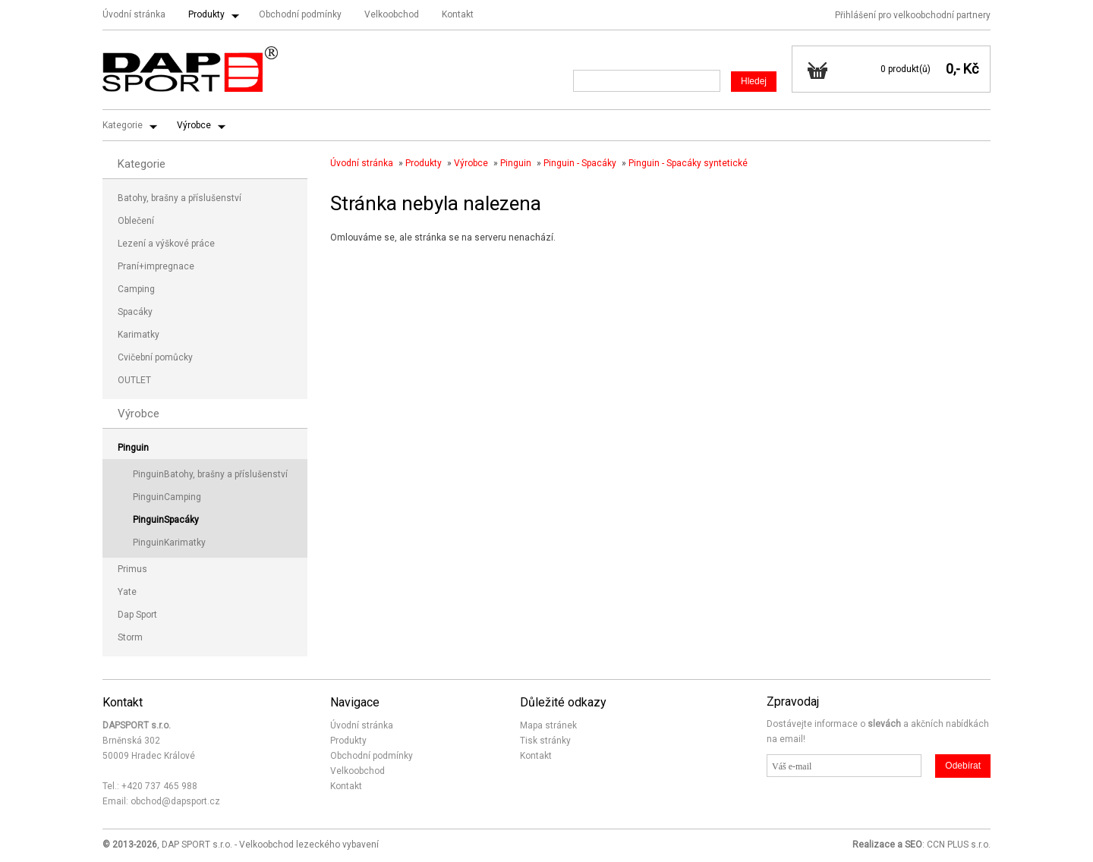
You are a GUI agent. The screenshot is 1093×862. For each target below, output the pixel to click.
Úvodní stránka (133, 14)
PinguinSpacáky (166, 519)
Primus (132, 569)
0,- (953, 69)
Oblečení (136, 221)
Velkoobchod (391, 14)
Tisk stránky (545, 740)
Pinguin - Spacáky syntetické (688, 163)
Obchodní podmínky (300, 14)
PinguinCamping (167, 497)
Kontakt (458, 14)
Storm (130, 637)
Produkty (206, 14)
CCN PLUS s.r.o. (959, 844)
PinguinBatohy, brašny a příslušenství (210, 474)
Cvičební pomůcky (155, 357)
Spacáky (135, 312)
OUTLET (134, 380)
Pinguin (515, 163)
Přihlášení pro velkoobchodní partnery (913, 15)
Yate (127, 592)
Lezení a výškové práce (166, 243)
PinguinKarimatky (169, 542)
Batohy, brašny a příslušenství (179, 198)
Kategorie (122, 125)
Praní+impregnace (156, 266)
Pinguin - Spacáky (579, 163)
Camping (136, 289)
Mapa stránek (548, 725)
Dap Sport (137, 614)
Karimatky (138, 334)
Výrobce (194, 125)
